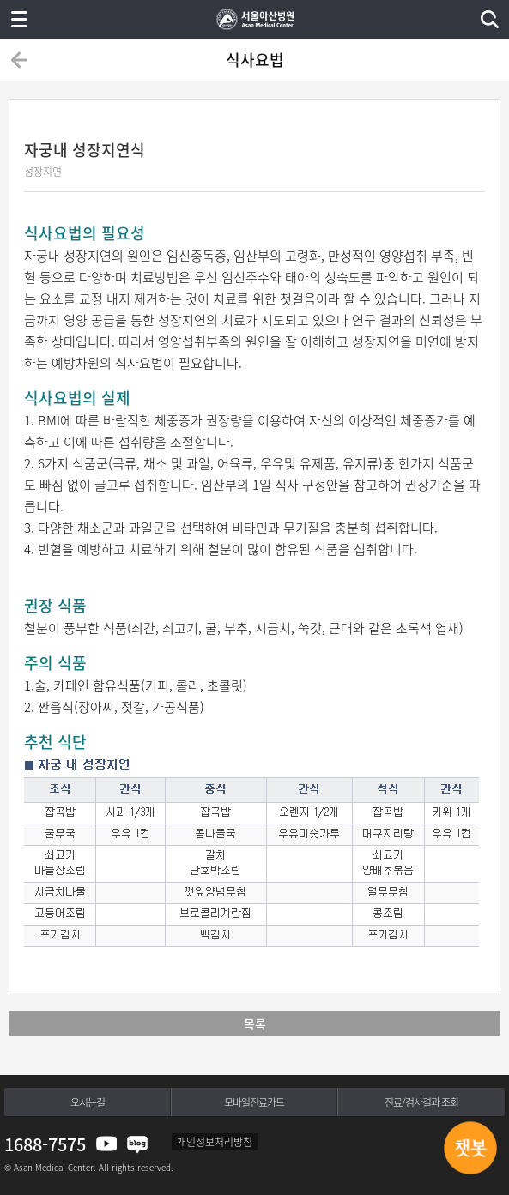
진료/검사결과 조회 (421, 1102)
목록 (255, 1023)
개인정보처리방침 (214, 1142)
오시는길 (87, 1102)
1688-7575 (45, 1144)
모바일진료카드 (254, 1102)
